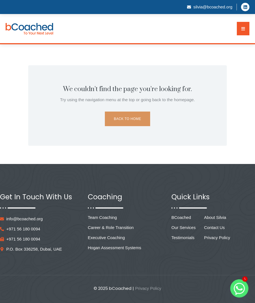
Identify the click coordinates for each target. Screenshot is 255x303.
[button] (243, 28)
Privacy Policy (148, 288)
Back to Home (127, 119)
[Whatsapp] (239, 288)
